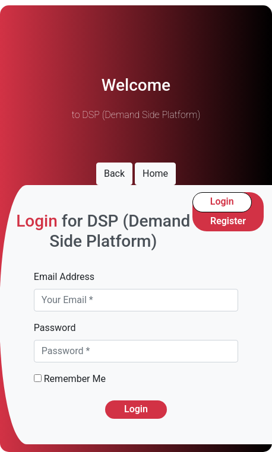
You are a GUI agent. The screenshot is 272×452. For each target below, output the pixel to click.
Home (155, 173)
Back (114, 173)
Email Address (64, 276)
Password (55, 327)
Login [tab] (222, 201)
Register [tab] (228, 221)
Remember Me (70, 378)
